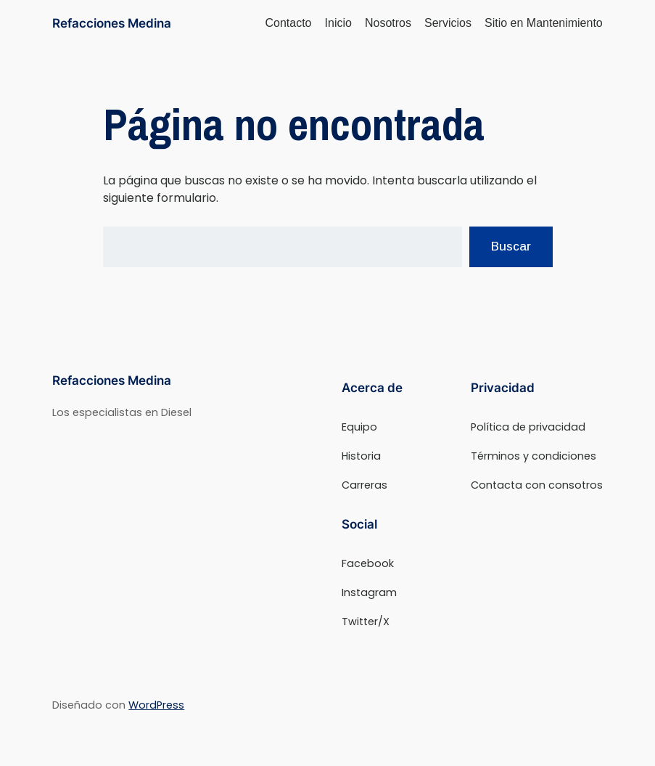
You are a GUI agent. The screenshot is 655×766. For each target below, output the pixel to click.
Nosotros (388, 23)
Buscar (511, 246)
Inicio (338, 23)
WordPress (156, 705)
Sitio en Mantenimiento (544, 23)
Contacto (288, 23)
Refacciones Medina (111, 22)
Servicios (447, 23)
